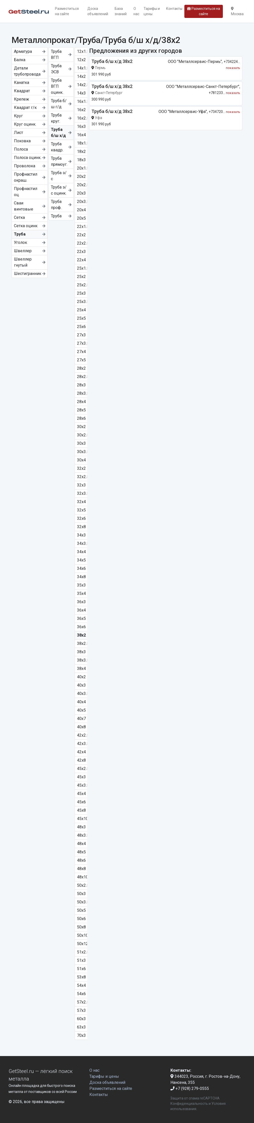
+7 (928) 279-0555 (189, 1088)
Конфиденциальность (189, 1104)
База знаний (121, 11)
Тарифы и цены (152, 11)
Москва (237, 11)
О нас (136, 11)
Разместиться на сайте (67, 11)
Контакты (174, 9)
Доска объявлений (97, 11)
